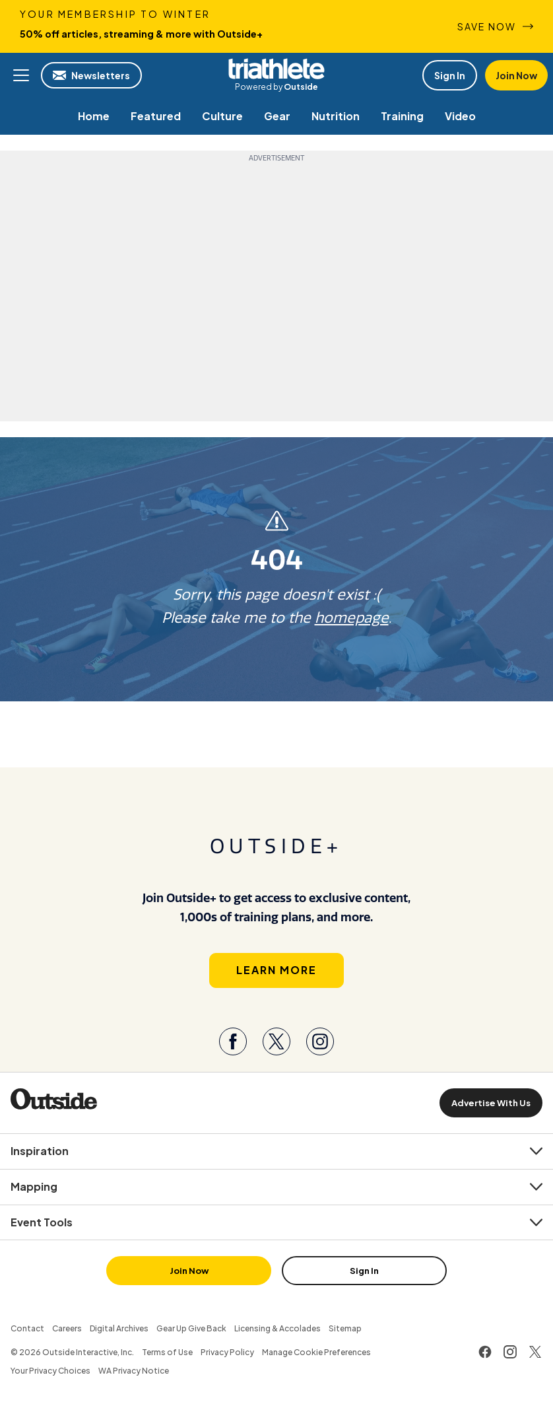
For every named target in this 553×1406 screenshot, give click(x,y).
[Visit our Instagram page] (320, 1041)
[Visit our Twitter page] (276, 1041)
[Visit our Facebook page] (233, 1041)
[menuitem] (93, 116)
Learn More (276, 970)
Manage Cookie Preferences (316, 1352)
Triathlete (276, 68)
